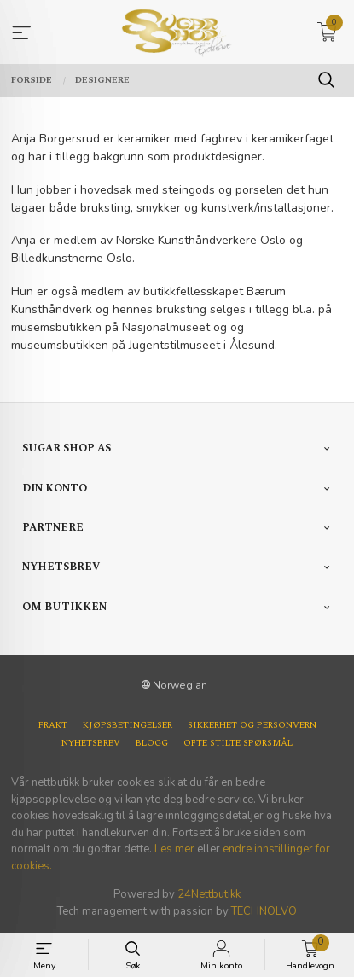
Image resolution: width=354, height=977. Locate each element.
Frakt (52, 725)
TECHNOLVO (264, 911)
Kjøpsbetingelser (127, 725)
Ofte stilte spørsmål (238, 743)
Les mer (174, 849)
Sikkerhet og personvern (252, 725)
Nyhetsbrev (90, 743)
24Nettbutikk (209, 894)
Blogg (152, 743)
